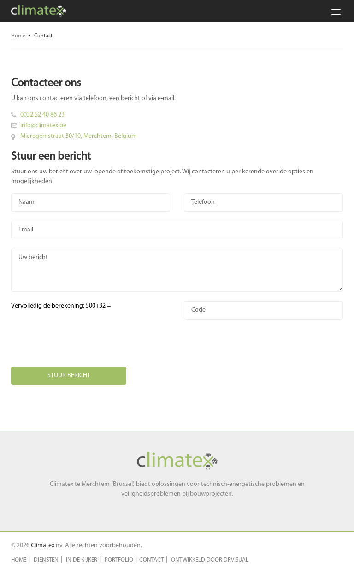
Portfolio (119, 560)
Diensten (46, 560)
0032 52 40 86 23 (42, 115)
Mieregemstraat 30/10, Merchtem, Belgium (78, 136)
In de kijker (81, 560)
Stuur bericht (68, 375)
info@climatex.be (43, 125)
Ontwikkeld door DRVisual (209, 560)
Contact (151, 560)
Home (18, 560)
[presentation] (81, 347)
